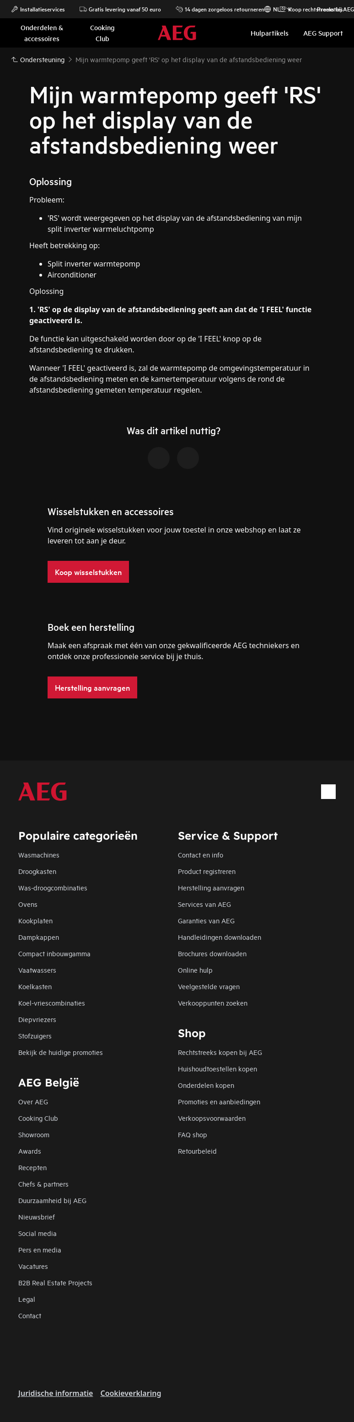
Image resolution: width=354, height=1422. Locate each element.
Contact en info (200, 854)
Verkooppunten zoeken (212, 1002)
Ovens (28, 904)
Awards (29, 1150)
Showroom (33, 1134)
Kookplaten (35, 920)
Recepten (32, 1167)
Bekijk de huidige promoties (60, 1052)
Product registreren (207, 871)
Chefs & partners (43, 1183)
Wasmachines (38, 854)
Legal (26, 1298)
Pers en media (39, 1249)
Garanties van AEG (206, 920)
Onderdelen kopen (206, 1085)
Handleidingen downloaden (219, 936)
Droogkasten (37, 871)
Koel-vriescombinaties (51, 1002)
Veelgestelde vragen (209, 986)
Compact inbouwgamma (54, 953)
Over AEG (33, 1101)
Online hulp (195, 969)
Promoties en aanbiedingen (219, 1101)
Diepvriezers (37, 1019)
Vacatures (33, 1266)
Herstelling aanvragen (211, 887)
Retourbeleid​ (197, 1150)
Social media (37, 1233)
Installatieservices (38, 9)
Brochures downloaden (212, 953)
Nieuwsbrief (36, 1216)
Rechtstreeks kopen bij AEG (220, 1052)
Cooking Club (38, 1117)
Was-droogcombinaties (52, 887)
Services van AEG (204, 904)
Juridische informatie (55, 1393)
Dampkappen (38, 936)
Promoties (325, 9)
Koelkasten (35, 986)
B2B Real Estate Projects (55, 1282)
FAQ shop (192, 1134)
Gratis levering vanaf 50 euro (120, 9)
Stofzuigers (35, 1035)
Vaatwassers (37, 969)
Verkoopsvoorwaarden (212, 1117)
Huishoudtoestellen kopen (217, 1068)
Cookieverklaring (130, 1393)
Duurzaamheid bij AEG (52, 1200)
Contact (29, 1315)
